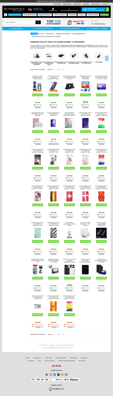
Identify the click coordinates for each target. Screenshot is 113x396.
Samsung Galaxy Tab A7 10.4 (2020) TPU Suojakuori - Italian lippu (101, 114)
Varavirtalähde (93, 14)
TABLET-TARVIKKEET (60, 14)
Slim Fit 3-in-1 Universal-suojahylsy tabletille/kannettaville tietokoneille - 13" (69, 261)
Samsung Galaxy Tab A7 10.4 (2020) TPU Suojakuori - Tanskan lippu (85, 187)
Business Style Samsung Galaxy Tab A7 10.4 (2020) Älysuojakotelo (101, 261)
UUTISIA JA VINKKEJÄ (49, 360)
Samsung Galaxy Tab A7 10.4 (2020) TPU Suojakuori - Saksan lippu (53, 187)
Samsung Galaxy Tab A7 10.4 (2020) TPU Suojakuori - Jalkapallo (37, 151)
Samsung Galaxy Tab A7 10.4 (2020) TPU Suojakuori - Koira (69, 151)
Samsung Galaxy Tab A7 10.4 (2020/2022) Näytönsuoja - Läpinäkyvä (53, 114)
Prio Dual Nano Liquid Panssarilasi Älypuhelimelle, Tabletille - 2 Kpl (53, 77)
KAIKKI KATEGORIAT (15, 14)
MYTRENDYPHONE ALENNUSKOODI (66, 360)
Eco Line (104, 14)
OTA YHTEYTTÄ (105, 4)
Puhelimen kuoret (30, 14)
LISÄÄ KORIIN (70, 94)
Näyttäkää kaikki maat (56, 370)
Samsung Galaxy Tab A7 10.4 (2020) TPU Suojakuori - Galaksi (85, 114)
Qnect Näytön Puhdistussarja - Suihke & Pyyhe (69, 224)
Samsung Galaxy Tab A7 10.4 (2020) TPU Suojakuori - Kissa (53, 151)
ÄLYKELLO (82, 14)
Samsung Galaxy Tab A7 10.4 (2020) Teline (86, 57)
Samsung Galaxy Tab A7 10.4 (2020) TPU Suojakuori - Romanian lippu (69, 297)
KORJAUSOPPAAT (95, 4)
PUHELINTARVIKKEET (45, 14)
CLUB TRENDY (84, 357)
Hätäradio (72, 14)
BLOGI (39, 360)
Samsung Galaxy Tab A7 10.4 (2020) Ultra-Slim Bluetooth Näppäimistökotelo (37, 114)
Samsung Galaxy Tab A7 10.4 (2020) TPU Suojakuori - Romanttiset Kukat (37, 187)
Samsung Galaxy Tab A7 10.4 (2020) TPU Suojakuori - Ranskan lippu (101, 151)
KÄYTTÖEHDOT (82, 360)
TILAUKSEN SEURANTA (61, 357)
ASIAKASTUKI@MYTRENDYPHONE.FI (65, 345)
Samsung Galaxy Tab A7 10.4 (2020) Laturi (61, 57)
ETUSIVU (27, 357)
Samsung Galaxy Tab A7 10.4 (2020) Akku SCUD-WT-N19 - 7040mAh (37, 297)
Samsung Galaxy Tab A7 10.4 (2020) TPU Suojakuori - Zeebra (53, 224)
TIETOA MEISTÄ (77, 4)
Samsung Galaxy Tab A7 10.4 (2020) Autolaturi (74, 57)
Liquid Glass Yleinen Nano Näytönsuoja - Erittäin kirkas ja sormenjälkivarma (37, 77)
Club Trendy (85, 4)
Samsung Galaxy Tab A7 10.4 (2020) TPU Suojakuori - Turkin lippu (101, 187)
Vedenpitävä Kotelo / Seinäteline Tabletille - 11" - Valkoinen (53, 261)
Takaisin (35, 33)
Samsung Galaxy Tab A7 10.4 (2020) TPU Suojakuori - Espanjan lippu (53, 297)
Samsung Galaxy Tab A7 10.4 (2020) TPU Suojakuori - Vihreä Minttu (37, 224)
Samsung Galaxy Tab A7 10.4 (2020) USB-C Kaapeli (49, 58)
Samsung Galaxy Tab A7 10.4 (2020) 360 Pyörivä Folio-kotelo (69, 77)
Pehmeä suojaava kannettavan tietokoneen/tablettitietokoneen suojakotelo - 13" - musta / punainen (85, 261)
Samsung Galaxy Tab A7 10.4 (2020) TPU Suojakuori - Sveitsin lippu (69, 187)
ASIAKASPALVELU (67, 4)
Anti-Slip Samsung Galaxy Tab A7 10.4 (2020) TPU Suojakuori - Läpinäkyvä (69, 114)
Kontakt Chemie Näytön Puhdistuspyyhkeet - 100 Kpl (37, 261)
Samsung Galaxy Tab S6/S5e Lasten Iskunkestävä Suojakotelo (85, 77)
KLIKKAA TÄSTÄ (72, 1)
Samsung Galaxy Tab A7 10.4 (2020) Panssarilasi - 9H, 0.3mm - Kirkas (101, 77)
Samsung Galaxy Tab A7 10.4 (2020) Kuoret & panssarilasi (37, 58)
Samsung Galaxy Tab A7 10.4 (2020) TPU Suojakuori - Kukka (85, 151)
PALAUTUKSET (57, 4)
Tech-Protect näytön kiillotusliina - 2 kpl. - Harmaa (85, 224)
